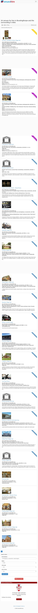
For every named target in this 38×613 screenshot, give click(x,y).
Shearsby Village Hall (7, 230)
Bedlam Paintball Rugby (7, 322)
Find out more (19, 599)
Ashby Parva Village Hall (7, 439)
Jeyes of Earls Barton (7, 101)
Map (8, 25)
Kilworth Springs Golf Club (8, 401)
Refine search (33, 25)
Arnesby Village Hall (6, 250)
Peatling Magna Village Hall (8, 511)
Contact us (23, 606)
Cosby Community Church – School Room (11, 188)
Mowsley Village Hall (6, 302)
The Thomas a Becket (7, 77)
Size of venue (4, 569)
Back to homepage (16, 606)
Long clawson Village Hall (8, 144)
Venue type (4, 565)
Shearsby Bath (5, 479)
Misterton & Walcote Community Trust (10, 420)
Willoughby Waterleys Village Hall (9, 527)
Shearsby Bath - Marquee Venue (9, 495)
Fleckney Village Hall (6, 341)
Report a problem (19, 578)
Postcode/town (4, 556)
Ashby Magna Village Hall (8, 282)
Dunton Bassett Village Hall (8, 543)
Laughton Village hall (6, 361)
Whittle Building (5, 209)
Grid (5, 25)
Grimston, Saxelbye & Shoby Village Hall (11, 40)
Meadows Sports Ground (7, 167)
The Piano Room (6, 381)
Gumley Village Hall (6, 460)
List (3, 25)
